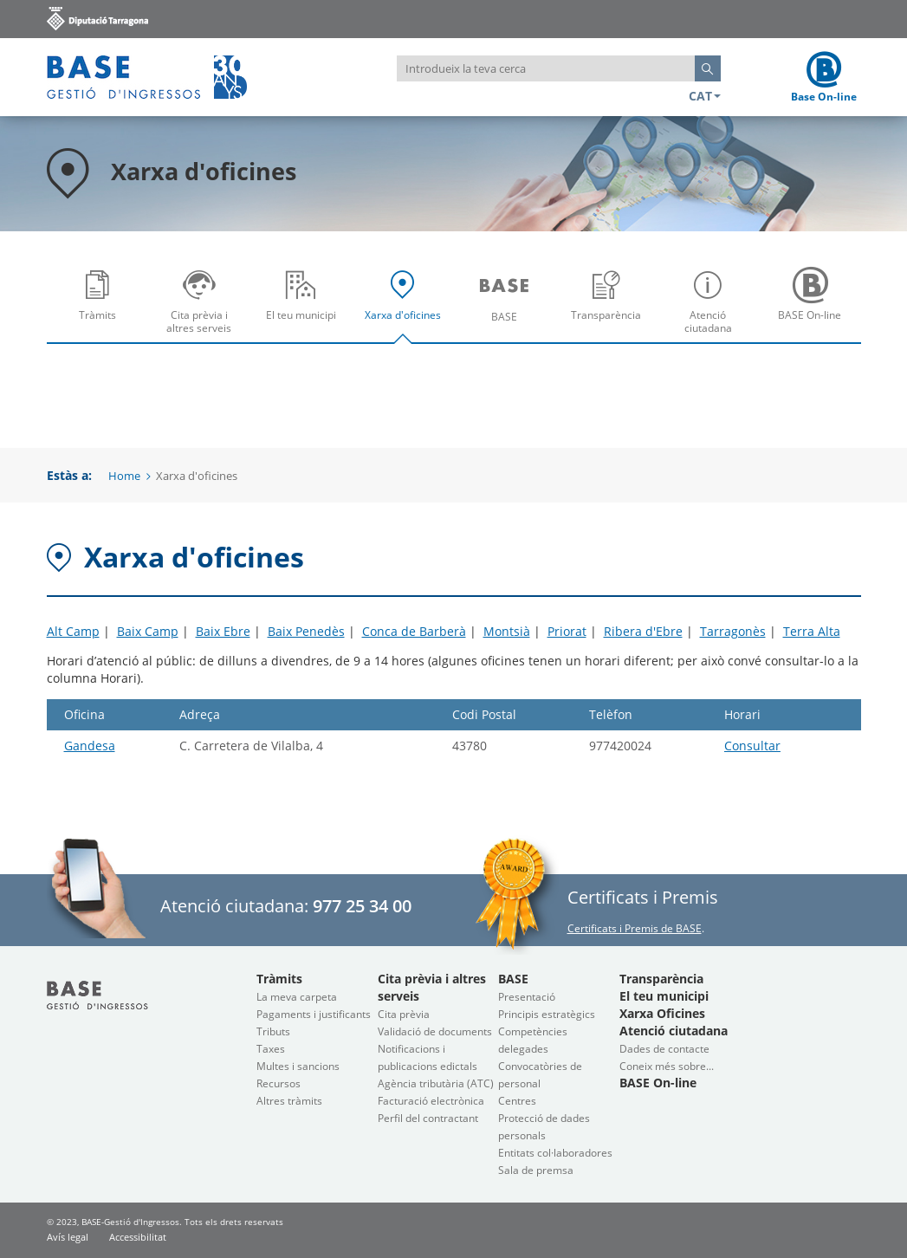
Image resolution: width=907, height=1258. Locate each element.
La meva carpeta (296, 996)
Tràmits (102, 307)
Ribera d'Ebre (643, 631)
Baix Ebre (223, 631)
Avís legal (67, 1236)
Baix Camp (147, 631)
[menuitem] (98, 300)
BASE (509, 307)
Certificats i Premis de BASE (634, 928)
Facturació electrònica (431, 1100)
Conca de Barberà (414, 631)
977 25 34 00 (362, 906)
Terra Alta (811, 631)
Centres (517, 1100)
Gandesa (89, 745)
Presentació (526, 996)
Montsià (506, 631)
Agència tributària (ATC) (436, 1083)
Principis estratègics (546, 1014)
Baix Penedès (306, 631)
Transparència (610, 307)
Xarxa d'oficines (407, 307)
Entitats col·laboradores (555, 1152)
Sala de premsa (535, 1170)
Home (124, 475)
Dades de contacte (664, 1048)
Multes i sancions (298, 1066)
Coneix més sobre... (666, 1066)
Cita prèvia (404, 1014)
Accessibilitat (137, 1236)
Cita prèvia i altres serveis (203, 307)
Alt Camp (73, 631)
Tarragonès (733, 631)
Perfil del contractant (428, 1118)
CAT (705, 96)
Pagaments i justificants (313, 1014)
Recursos (278, 1083)
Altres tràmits (289, 1100)
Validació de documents (435, 1031)
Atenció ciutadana (712, 307)
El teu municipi (305, 307)
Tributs (273, 1031)
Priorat (566, 631)
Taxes (270, 1048)
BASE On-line (814, 307)
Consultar (752, 745)
